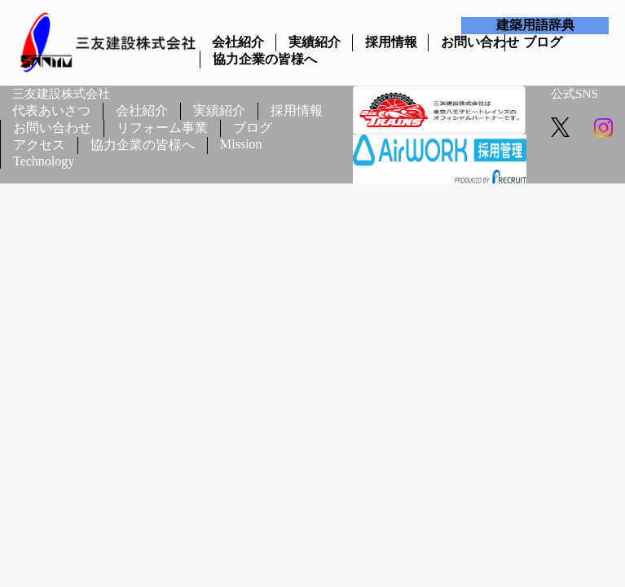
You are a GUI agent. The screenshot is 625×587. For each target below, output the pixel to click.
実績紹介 (314, 42)
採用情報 (390, 42)
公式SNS (574, 93)
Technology (43, 161)
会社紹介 (237, 42)
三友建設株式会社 (61, 93)
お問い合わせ (466, 42)
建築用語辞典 (535, 25)
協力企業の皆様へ (238, 59)
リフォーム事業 (162, 128)
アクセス (39, 145)
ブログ (542, 42)
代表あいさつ (51, 110)
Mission (241, 144)
